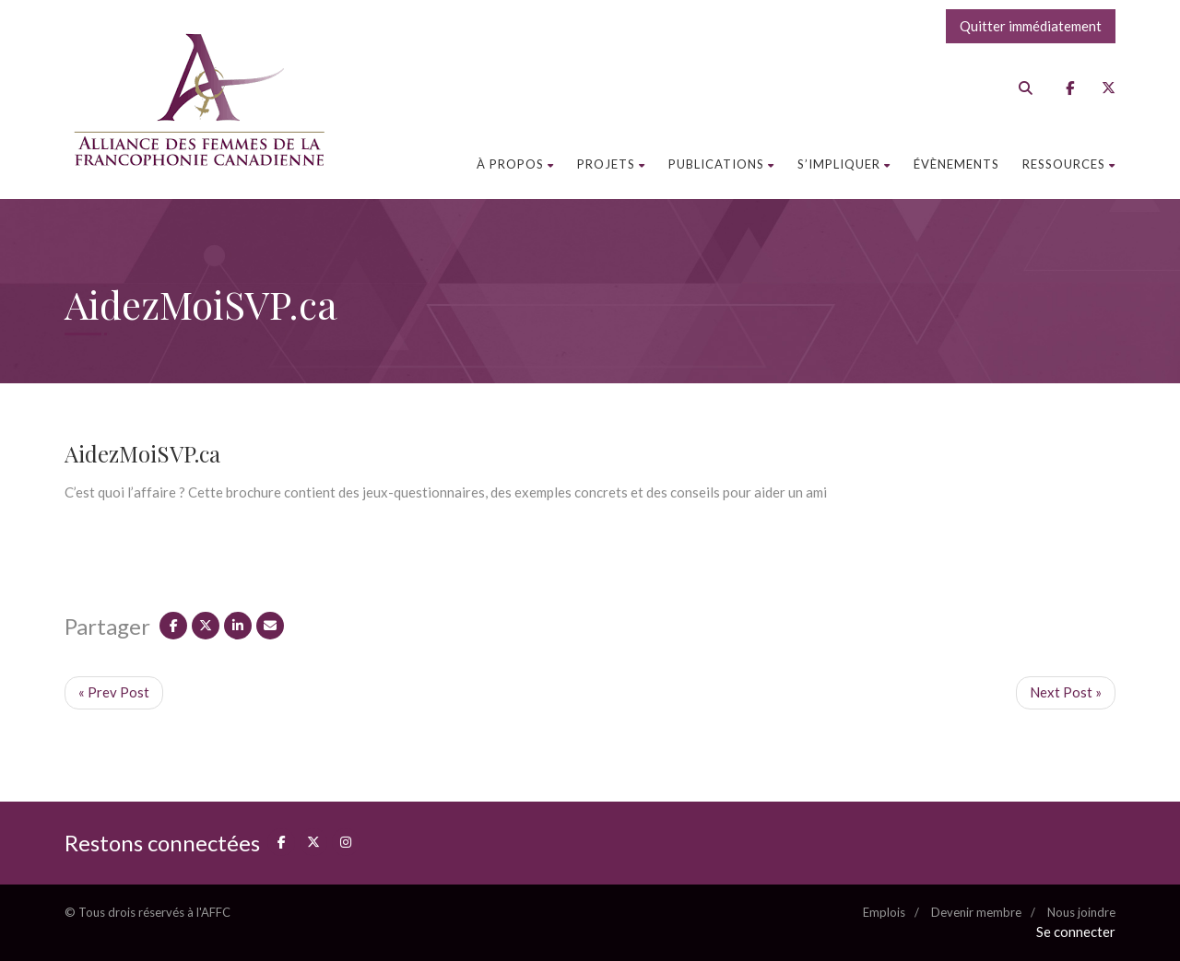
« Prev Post (113, 692)
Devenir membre (976, 912)
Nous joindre (1081, 912)
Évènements (956, 164)
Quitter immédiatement (1031, 26)
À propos (515, 164)
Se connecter (1075, 931)
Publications (721, 164)
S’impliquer (844, 164)
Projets (611, 164)
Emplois (884, 912)
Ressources (1068, 164)
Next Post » (1066, 692)
